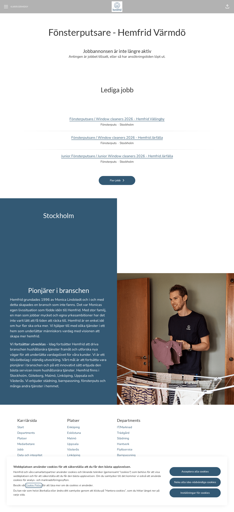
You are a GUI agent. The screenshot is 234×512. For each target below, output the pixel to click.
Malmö (71, 438)
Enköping (73, 427)
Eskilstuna (74, 433)
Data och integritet (29, 455)
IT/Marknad (124, 427)
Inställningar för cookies (195, 493)
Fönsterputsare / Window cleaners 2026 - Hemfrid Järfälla (117, 137)
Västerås (73, 449)
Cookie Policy (34, 485)
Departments (26, 433)
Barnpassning (126, 455)
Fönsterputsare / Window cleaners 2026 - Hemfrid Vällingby (117, 119)
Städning (123, 438)
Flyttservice (124, 449)
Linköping (73, 455)
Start (20, 427)
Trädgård (123, 433)
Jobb (20, 449)
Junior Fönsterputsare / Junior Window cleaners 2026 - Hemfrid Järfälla (117, 156)
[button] (227, 6)
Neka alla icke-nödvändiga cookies (195, 482)
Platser (22, 438)
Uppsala (73, 444)
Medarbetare (26, 444)
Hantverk (123, 444)
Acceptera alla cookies (195, 471)
